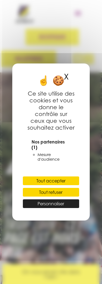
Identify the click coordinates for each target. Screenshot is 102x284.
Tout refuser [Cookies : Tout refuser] (51, 192)
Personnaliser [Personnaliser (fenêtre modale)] (51, 203)
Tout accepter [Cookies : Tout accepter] (51, 181)
